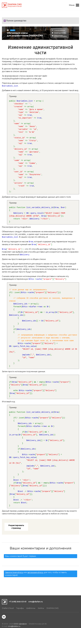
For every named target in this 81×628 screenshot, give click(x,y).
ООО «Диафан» (20, 624)
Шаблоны (30, 608)
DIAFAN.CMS (53, 608)
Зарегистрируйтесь (14, 572)
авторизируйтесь (35, 572)
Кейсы (41, 608)
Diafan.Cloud (8, 608)
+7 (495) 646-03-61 (17, 601)
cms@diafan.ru (35, 601)
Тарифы (20, 608)
